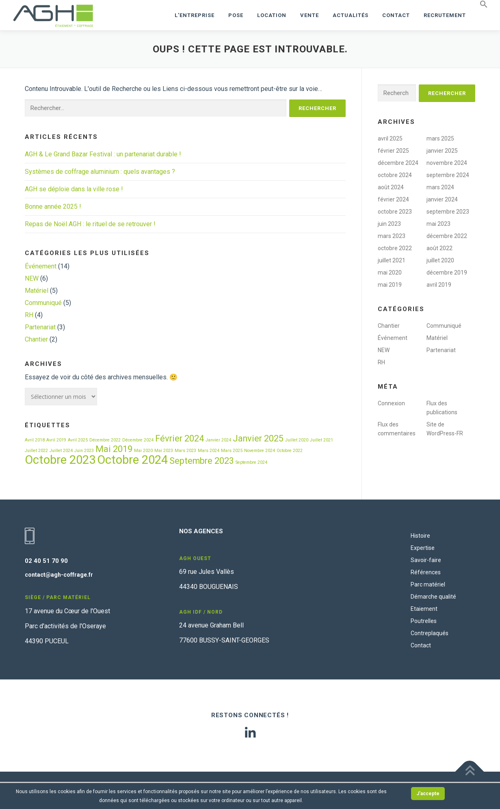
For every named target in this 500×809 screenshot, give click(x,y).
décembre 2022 (446, 236)
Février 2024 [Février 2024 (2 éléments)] (179, 438)
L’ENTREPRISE (194, 15)
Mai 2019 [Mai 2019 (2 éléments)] (113, 449)
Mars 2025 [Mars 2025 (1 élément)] (231, 450)
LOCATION (271, 15)
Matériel (36, 290)
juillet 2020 (440, 260)
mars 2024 (440, 187)
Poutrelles (424, 621)
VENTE (309, 15)
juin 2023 (389, 224)
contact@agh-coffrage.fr (59, 574)
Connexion (391, 403)
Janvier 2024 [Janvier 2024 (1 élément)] (218, 440)
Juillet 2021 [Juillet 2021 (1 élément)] (321, 440)
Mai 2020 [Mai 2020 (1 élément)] (143, 450)
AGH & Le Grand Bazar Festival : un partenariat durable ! (103, 154)
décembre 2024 (398, 163)
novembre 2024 (446, 163)
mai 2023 (438, 224)
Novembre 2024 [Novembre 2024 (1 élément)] (259, 450)
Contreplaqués (429, 633)
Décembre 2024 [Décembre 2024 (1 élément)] (138, 440)
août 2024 (391, 187)
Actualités (350, 15)
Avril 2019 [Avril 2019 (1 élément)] (56, 440)
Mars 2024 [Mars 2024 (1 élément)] (208, 450)
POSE (235, 15)
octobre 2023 (395, 211)
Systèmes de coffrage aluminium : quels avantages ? (100, 171)
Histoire (420, 535)
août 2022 (439, 248)
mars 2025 (440, 138)
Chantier (36, 339)
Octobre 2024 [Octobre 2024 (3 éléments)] (132, 460)
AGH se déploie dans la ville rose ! (74, 189)
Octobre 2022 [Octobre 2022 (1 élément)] (290, 450)
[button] (480, 4)
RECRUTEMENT (445, 15)
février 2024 (393, 199)
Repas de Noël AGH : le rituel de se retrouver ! (90, 224)
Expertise (423, 548)
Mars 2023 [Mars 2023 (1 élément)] (185, 450)
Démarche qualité (433, 596)
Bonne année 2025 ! (53, 206)
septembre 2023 (447, 211)
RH (29, 315)
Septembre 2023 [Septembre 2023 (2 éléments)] (201, 461)
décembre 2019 (446, 272)
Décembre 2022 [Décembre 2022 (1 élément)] (105, 440)
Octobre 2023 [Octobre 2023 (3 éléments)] (60, 460)
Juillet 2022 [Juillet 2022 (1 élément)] (36, 450)
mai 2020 (390, 272)
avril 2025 (390, 138)
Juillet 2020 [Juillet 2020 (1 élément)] (296, 440)
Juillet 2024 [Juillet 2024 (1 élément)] (61, 450)
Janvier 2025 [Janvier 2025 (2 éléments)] (258, 438)
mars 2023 (391, 236)
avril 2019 (438, 284)
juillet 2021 (391, 260)
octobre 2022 (395, 248)
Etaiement (424, 609)
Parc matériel (428, 584)
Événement (40, 266)
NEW (32, 278)
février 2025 (393, 150)
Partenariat (40, 327)
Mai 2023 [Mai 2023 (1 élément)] (163, 450)
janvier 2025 (442, 150)
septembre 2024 (447, 175)
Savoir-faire (426, 560)
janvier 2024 (442, 199)
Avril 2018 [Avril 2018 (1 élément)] (35, 440)
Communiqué (43, 303)
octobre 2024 (395, 175)
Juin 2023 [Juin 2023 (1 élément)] (84, 450)
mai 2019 (390, 284)
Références (426, 572)
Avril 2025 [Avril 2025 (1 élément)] (78, 440)
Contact (396, 15)
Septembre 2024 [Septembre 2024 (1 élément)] (251, 462)
